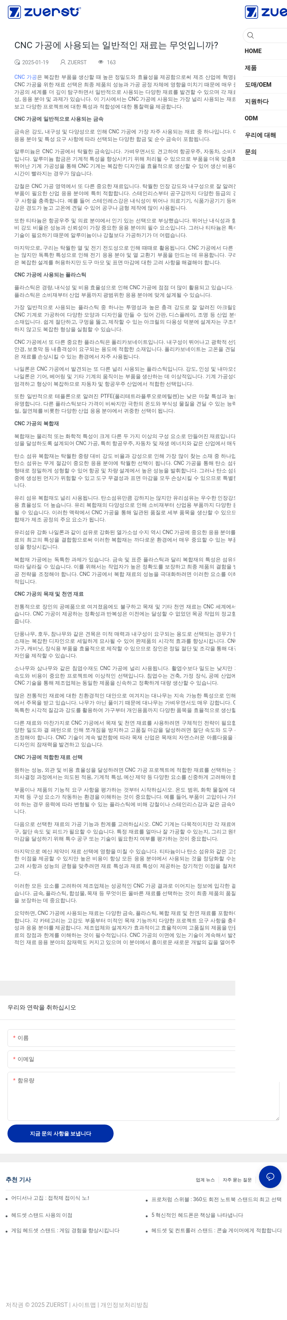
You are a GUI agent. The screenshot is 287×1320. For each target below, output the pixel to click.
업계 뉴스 (205, 1179)
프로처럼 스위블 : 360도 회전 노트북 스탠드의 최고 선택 (216, 1199)
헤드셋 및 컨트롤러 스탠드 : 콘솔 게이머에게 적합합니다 (216, 1230)
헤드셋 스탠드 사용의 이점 (41, 1215)
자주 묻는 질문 (237, 1179)
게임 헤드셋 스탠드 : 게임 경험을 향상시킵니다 (65, 1230)
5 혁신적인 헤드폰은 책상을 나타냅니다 (197, 1215)
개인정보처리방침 (124, 1304)
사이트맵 (84, 1304)
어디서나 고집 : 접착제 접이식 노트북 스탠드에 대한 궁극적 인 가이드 (50, 1198)
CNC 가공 (25, 77)
